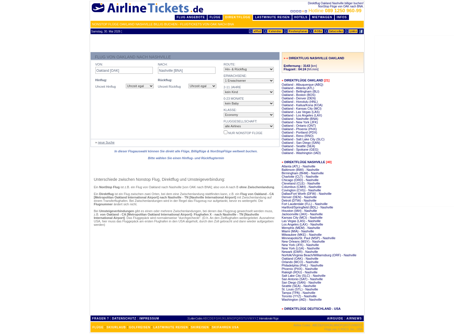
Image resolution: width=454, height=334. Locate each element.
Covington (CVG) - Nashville (301, 190)
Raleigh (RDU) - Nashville (300, 272)
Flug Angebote (191, 17)
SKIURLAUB (116, 327)
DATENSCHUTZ (124, 318)
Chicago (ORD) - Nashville (300, 180)
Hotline (326, 10)
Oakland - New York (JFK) (300, 122)
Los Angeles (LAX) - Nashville (302, 224)
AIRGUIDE (335, 318)
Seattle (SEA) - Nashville (299, 286)
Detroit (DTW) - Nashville (299, 200)
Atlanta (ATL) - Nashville (298, 166)
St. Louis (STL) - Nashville (300, 289)
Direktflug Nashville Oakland (316, 58)
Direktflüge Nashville (304, 162)
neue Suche (106, 142)
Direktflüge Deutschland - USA (312, 308)
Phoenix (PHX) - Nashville (300, 269)
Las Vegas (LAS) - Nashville (301, 221)
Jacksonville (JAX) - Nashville (302, 214)
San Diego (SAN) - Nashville (301, 282)
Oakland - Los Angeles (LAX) (302, 115)
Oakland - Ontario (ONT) (299, 125)
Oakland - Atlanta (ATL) (298, 88)
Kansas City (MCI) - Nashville (302, 217)
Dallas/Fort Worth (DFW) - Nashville (307, 193)
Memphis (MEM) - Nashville (301, 228)
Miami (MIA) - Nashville (298, 231)
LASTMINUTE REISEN (170, 327)
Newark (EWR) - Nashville (300, 251)
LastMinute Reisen (272, 17)
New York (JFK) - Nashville (300, 245)
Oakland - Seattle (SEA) (298, 146)
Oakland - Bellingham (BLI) (300, 91)
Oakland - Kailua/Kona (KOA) (302, 105)
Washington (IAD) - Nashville (302, 299)
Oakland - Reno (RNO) (298, 136)
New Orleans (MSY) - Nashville (303, 241)
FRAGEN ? (100, 318)
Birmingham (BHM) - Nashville (303, 173)
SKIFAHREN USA (225, 327)
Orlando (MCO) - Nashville (300, 262)
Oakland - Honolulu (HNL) (300, 101)
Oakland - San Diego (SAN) (301, 142)
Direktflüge (237, 17)
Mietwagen (322, 17)
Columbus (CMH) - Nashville (301, 186)
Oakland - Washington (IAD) (301, 153)
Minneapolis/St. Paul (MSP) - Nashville (309, 238)
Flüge (215, 17)
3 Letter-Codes (194, 318)
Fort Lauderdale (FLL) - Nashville (305, 204)
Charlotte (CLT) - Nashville (300, 176)
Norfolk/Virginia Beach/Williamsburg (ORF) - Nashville (319, 255)
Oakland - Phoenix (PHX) (299, 129)
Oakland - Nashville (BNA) (300, 118)
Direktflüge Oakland (303, 80)
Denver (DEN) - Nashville (299, 197)
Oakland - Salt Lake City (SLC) (303, 139)
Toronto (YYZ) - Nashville (299, 296)
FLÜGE (98, 327)
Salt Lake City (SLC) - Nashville (304, 275)
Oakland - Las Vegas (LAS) (301, 112)
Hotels (301, 17)
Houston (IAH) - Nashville (299, 210)
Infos (342, 17)
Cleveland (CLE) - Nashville (301, 183)
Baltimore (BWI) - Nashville (300, 169)
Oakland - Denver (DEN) (299, 98)
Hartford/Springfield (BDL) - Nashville (307, 207)
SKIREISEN (200, 327)
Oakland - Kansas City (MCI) (302, 108)
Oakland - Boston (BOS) (299, 95)
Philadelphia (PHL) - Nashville (302, 265)
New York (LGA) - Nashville (301, 248)
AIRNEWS (354, 318)
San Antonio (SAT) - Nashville (302, 279)
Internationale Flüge (268, 318)
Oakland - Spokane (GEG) (300, 149)
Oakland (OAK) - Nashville (300, 258)
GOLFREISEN (139, 327)
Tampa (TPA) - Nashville (298, 292)
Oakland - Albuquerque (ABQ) (302, 84)
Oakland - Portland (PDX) (299, 132)
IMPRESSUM (149, 318)
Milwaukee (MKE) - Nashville (302, 234)
